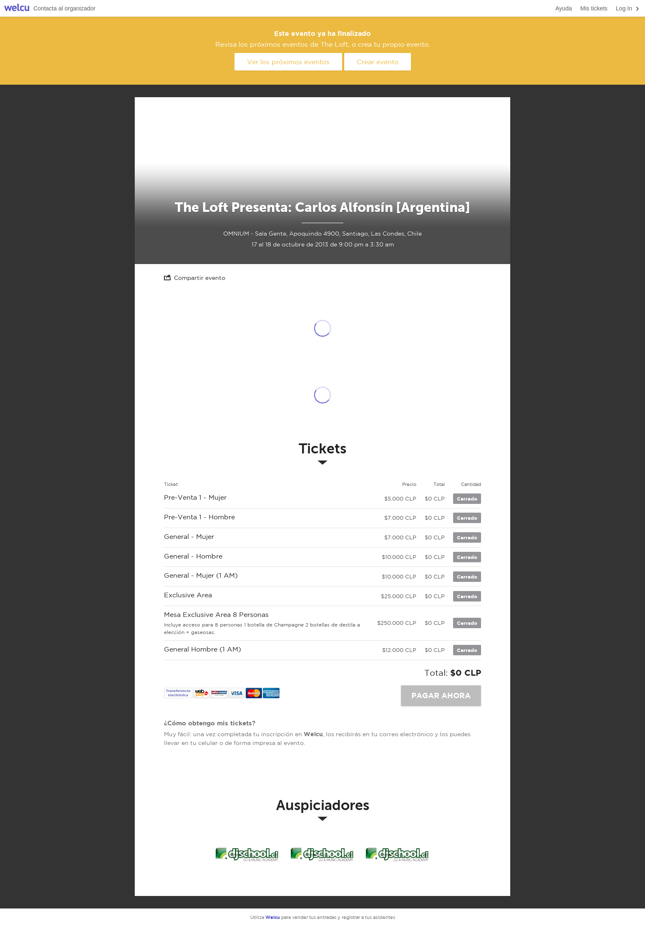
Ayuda (563, 8)
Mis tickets (593, 8)
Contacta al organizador (64, 8)
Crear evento (377, 61)
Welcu (16, 8)
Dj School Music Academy (247, 854)
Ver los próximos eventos (288, 61)
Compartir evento (194, 277)
